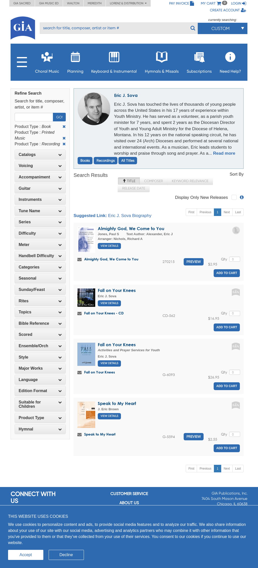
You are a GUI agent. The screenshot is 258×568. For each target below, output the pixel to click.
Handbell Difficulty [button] (40, 256)
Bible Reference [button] (40, 323)
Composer (153, 181)
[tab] (40, 154)
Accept (26, 555)
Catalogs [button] (40, 154)
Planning (75, 61)
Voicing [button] (40, 166)
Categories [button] (40, 267)
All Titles (127, 160)
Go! (59, 117)
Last (238, 212)
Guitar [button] (40, 188)
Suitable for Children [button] (40, 404)
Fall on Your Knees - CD (104, 313)
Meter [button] (40, 244)
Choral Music (47, 61)
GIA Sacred (22, 3)
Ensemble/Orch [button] (40, 346)
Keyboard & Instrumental (114, 61)
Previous (205, 212)
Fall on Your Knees (117, 290)
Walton (73, 3)
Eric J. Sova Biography (129, 215)
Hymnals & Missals (162, 61)
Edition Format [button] (40, 391)
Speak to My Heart (117, 403)
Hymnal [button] (40, 429)
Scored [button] (40, 334)
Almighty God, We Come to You (131, 228)
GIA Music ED (49, 3)
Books (85, 160)
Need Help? (230, 61)
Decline (66, 555)
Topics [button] (40, 312)
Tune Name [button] (40, 211)
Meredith (95, 3)
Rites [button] (40, 301)
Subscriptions (199, 61)
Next (227, 212)
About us (129, 502)
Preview (193, 262)
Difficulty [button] (40, 233)
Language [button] (40, 379)
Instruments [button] (40, 199)
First (191, 212)
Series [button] (40, 222)
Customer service (129, 493)
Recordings (105, 160)
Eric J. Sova (126, 95)
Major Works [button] (40, 368)
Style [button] (40, 357)
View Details (109, 246)
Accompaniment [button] (40, 177)
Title (128, 181)
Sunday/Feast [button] (40, 289)
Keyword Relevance (190, 181)
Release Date (133, 188)
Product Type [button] (40, 418)
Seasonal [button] (40, 278)
